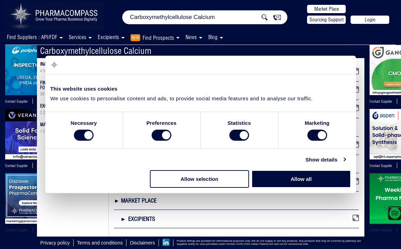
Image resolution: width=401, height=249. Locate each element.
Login (370, 20)
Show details (321, 160)
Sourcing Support (326, 20)
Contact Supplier (16, 101)
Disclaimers (142, 243)
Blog (213, 37)
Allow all (301, 179)
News (191, 37)
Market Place (326, 9)
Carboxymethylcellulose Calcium (95, 50)
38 (42, 94)
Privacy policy (55, 243)
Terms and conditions (100, 243)
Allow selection (199, 179)
